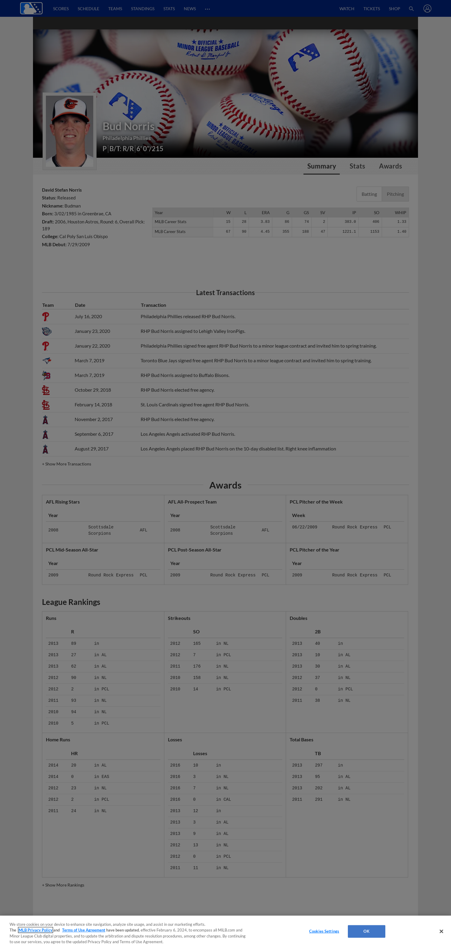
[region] (225, 932)
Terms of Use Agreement (83, 930)
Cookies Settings (324, 931)
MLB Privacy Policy (35, 930)
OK (366, 931)
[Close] (441, 931)
